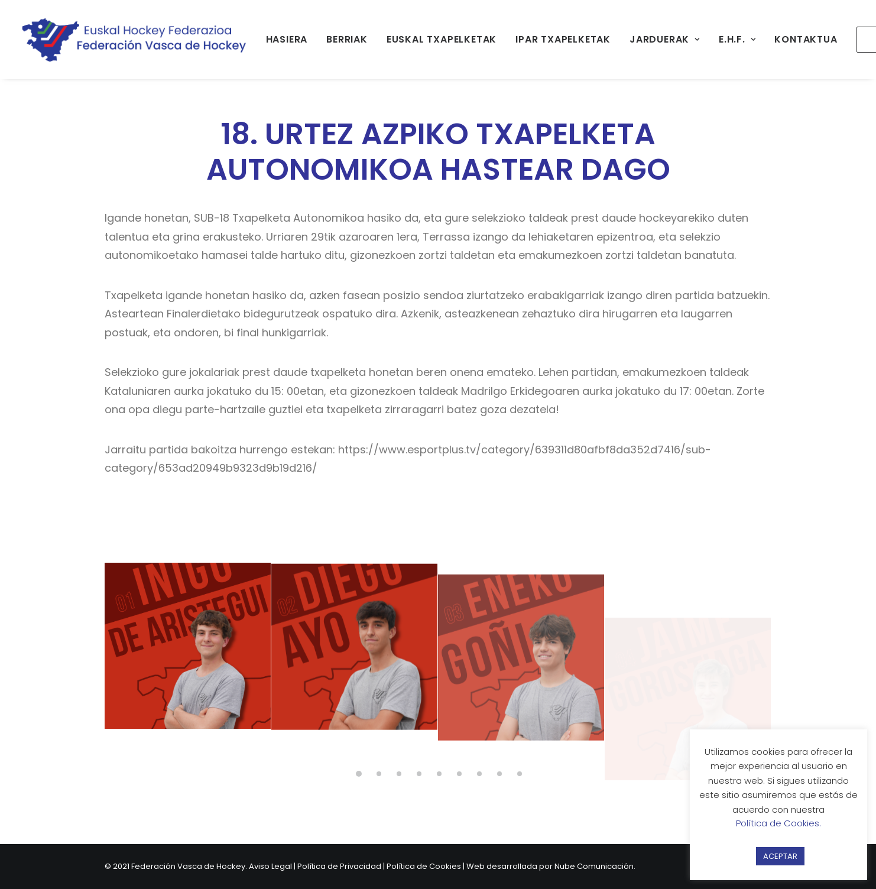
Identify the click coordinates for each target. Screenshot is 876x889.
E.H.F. (737, 39)
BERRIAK (347, 39)
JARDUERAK (665, 39)
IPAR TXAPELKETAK (563, 39)
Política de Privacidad (339, 866)
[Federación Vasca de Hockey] (135, 39)
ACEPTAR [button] (780, 856)
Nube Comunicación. (594, 866)
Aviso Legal (270, 866)
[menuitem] (287, 39)
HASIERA (287, 39)
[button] (188, 657)
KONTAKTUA (805, 39)
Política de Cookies (424, 866)
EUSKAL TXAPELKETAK (442, 39)
